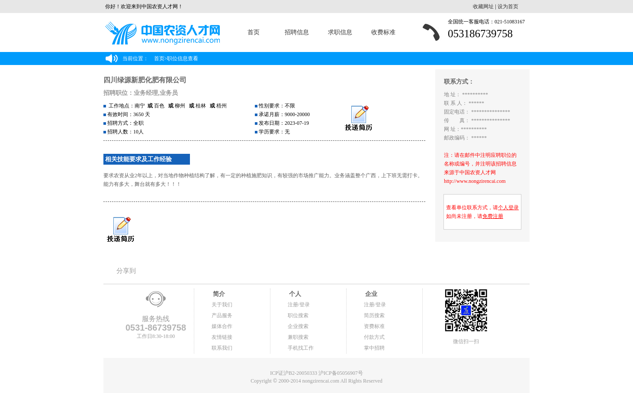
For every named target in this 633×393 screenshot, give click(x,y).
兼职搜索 (298, 337)
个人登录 (508, 208)
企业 (371, 294)
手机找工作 (301, 348)
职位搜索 (298, 315)
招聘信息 (297, 32)
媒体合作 (222, 326)
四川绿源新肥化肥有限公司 (144, 80)
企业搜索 (298, 326)
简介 (218, 294)
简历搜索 (374, 315)
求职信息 (340, 32)
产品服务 (222, 315)
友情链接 (222, 337)
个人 (295, 294)
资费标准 (374, 326)
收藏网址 (483, 6)
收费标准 (383, 32)
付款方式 (374, 337)
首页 (253, 32)
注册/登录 (299, 305)
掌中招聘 (374, 348)
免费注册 (492, 216)
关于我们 (222, 305)
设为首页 (508, 6)
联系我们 (222, 348)
